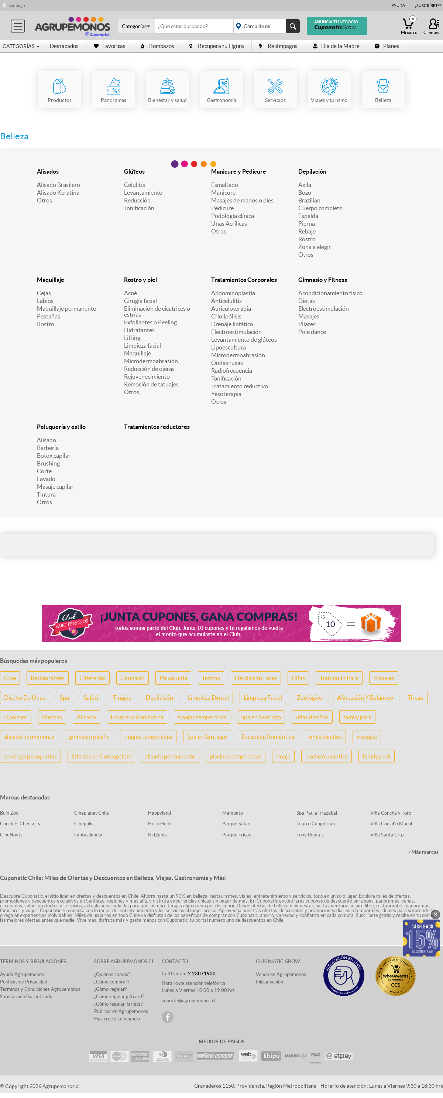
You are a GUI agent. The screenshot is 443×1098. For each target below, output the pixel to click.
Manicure (223, 192)
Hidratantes (139, 330)
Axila (304, 184)
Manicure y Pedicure (238, 171)
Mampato (232, 813)
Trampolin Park (339, 678)
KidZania (157, 835)
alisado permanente (29, 736)
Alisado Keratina (58, 192)
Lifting (132, 337)
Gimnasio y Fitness (322, 279)
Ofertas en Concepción (101, 756)
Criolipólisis (226, 316)
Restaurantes (48, 678)
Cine (10, 678)
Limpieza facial (142, 345)
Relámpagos (278, 46)
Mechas (52, 717)
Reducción (137, 200)
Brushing (48, 463)
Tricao (415, 697)
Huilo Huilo (159, 823)
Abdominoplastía (233, 293)
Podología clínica (232, 215)
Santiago (16, 5)
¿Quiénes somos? (112, 974)
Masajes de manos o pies (242, 200)
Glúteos (134, 171)
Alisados (48, 171)
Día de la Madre (336, 46)
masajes (367, 736)
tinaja (283, 756)
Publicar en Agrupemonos (121, 1011)
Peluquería (173, 678)
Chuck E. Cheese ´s (20, 823)
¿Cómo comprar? (111, 982)
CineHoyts (11, 835)
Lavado (46, 478)
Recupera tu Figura (216, 46)
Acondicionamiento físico (330, 293)
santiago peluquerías (30, 756)
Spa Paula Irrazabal (316, 813)
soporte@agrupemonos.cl (188, 1000)
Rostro (307, 239)
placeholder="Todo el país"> (265, 26)
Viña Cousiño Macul (391, 823)
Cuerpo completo (320, 208)
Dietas (306, 300)
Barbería (48, 447)
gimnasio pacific (89, 736)
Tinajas (122, 697)
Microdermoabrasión (151, 361)
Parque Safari (236, 823)
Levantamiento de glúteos (244, 339)
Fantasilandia (88, 835)
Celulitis (134, 184)
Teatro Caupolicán (315, 823)
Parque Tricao (236, 835)
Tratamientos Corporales (244, 279)
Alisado (46, 440)
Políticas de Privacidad (23, 982)
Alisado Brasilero (58, 184)
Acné (130, 293)
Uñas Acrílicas (229, 223)
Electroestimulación (236, 331)
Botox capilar (54, 455)
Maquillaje (50, 279)
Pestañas (48, 316)
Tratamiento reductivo (239, 386)
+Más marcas (423, 852)
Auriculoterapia (231, 308)
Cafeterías (92, 678)
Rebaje (307, 231)
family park (357, 717)
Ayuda (398, 5)
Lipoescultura (228, 347)
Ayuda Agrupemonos (22, 974)
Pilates (307, 324)
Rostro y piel (140, 279)
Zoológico (309, 697)
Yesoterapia (226, 394)
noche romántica (326, 756)
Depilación (312, 171)
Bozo (304, 192)
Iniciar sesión (269, 982)
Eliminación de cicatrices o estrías (157, 311)
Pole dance (312, 331)
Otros (44, 200)
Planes (387, 46)
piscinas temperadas (235, 756)
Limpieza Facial (263, 697)
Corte (44, 471)
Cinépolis (83, 823)
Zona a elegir (314, 246)
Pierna (306, 223)
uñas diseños (312, 717)
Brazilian (309, 200)
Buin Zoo (9, 813)
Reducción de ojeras (149, 368)
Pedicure (222, 208)
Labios (45, 300)
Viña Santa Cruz (387, 835)
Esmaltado (224, 184)
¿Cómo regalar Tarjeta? (118, 1004)
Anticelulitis (226, 300)
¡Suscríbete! (428, 5)
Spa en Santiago (261, 717)
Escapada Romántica (137, 717)
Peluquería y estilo (61, 426)
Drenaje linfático (232, 324)
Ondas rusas (227, 362)
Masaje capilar (55, 486)
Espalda (308, 215)
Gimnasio (132, 678)
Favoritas (110, 46)
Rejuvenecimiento (147, 376)
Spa (64, 697)
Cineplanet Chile (91, 813)
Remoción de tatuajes (151, 384)
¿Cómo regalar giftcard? (119, 996)
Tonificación (139, 208)
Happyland (159, 813)
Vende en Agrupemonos (281, 974)
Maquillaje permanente (66, 308)
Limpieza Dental (208, 697)
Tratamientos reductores (157, 426)
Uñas (298, 678)
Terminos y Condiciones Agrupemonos (40, 989)
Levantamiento (143, 192)
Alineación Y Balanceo (365, 697)
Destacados (64, 46)
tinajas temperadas (202, 717)
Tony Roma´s (310, 835)
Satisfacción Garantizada (26, 996)
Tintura (46, 494)
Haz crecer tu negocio (117, 1019)
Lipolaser (15, 717)
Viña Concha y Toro (390, 813)
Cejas (44, 293)
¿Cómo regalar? (110, 989)
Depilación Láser (256, 678)
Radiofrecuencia (231, 370)
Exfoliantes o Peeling (150, 322)
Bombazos (157, 46)
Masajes (308, 316)
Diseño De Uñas (24, 697)
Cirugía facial (140, 300)
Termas (211, 678)
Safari (91, 697)
